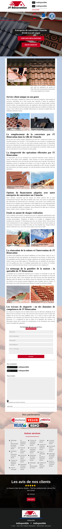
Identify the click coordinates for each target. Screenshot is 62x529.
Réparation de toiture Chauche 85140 (23, 467)
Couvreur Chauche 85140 (51, 442)
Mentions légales (44, 526)
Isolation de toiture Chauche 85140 (42, 465)
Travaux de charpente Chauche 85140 (33, 443)
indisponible (41, 2)
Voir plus (31, 499)
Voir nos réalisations (31, 38)
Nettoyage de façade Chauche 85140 (52, 456)
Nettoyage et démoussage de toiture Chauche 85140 (14, 444)
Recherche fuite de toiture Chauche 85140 (23, 459)
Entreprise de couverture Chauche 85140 (14, 454)
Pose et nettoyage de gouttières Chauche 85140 (42, 456)
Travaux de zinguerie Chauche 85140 (14, 463)
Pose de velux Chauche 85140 (22, 450)
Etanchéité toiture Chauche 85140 (52, 448)
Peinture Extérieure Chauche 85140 (52, 463)
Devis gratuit (31, 45)
